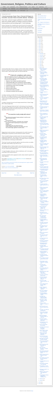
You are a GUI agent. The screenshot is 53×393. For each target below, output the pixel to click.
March (41, 67)
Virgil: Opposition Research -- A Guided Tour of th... (44, 348)
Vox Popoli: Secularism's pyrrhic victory (44, 275)
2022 (40, 44)
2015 (40, 383)
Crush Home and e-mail (42, 17)
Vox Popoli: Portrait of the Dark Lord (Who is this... (44, 167)
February (41, 378)
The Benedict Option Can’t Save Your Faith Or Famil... (44, 127)
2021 (40, 46)
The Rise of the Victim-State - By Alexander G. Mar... (44, 156)
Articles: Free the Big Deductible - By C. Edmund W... (43, 333)
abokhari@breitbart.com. (11, 159)
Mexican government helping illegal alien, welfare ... (43, 159)
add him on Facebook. (22, 158)
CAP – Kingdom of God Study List (43, 22)
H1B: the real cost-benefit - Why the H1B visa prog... (44, 341)
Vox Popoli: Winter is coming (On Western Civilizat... (43, 293)
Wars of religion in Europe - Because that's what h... (44, 258)
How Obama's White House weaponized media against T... (43, 79)
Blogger (32, 390)
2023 (40, 43)
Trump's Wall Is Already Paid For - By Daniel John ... (44, 313)
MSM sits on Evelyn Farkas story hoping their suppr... (43, 72)
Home (18, 172)
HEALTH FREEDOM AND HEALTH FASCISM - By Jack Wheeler (44, 86)
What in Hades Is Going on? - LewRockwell (44, 331)
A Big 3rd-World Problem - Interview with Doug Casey (44, 198)
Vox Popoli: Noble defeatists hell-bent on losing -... (44, 246)
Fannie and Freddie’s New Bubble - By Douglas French (44, 144)
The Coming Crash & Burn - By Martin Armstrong (44, 249)
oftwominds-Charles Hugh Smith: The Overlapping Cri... (44, 104)
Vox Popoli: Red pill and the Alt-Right (44, 239)
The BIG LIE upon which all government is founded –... (44, 188)
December (42, 53)
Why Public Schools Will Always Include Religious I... (44, 117)
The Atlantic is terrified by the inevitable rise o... (44, 241)
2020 (40, 47)
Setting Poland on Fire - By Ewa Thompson (44, 101)
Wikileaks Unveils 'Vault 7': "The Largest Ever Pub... (44, 372)
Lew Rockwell (40, 28)
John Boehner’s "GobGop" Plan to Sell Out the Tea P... (44, 111)
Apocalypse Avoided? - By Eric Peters (44, 370)
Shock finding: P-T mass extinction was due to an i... (44, 366)
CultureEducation (36, 8)
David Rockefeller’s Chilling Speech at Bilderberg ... (43, 195)
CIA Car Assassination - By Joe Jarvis (44, 325)
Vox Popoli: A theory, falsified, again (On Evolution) (43, 141)
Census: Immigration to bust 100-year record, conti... (44, 114)
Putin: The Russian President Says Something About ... (43, 216)
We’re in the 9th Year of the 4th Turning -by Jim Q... (44, 307)
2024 (40, 41)
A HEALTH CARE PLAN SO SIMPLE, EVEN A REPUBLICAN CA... (44, 82)
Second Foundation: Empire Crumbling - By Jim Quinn (44, 89)
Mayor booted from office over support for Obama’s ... (44, 345)
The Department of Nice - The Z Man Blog (44, 322)
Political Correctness (23, 6)
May (40, 64)
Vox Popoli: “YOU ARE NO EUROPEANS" (44, 310)
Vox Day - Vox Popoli (41, 26)
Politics (4, 6)
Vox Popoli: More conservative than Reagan (43, 265)
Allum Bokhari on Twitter (11, 158)
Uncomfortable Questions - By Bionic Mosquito (44, 170)
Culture (33, 6)
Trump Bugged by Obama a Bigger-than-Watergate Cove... (44, 376)
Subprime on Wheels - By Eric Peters (44, 210)
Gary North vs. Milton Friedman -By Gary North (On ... (43, 300)
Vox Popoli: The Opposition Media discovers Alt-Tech (43, 297)
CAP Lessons (22, 10)
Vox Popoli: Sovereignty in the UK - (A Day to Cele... (44, 98)
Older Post (32, 172)
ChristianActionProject (24, 8)
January (41, 380)
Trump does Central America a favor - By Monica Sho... (43, 319)
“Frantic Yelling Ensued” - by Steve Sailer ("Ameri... (44, 284)
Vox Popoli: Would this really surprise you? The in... (44, 185)
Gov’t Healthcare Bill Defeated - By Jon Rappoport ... (43, 137)
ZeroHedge (40, 32)
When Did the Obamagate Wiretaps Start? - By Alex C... (44, 352)
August (41, 59)
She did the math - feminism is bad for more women (43, 134)
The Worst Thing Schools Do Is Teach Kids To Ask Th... (44, 124)
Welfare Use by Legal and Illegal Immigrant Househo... (44, 131)
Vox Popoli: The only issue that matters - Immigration (44, 328)
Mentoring (13, 8)
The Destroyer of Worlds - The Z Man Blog (44, 364)
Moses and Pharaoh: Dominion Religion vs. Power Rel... (44, 316)
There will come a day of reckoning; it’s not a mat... (44, 235)
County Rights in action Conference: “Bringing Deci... (44, 262)
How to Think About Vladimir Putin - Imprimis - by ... (43, 207)
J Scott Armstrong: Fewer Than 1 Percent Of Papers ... (44, 95)
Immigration (46, 8)
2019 (40, 49)
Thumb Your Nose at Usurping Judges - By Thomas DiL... (44, 252)
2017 (40, 52)
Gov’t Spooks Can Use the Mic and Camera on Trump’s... (44, 358)
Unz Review (40, 30)
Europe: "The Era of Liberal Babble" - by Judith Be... (43, 288)
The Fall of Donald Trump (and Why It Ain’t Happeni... (44, 76)
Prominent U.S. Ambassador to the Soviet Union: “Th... (43, 172)
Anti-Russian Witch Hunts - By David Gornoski (44, 204)
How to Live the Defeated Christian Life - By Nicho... (44, 181)
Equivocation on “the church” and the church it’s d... (44, 213)
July (40, 61)
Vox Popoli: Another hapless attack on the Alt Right (44, 220)
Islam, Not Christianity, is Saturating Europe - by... (44, 153)
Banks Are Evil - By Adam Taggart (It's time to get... (44, 230)
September (42, 58)
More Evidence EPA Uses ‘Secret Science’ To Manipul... (44, 269)
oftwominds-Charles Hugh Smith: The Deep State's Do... (44, 148)
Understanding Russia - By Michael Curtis (44, 243)
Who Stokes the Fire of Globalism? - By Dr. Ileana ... (43, 226)
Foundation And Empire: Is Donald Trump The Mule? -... (44, 107)
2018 (40, 50)
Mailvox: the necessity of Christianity (44, 233)
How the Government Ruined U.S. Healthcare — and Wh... (44, 201)
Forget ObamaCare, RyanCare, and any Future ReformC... (43, 121)
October (41, 56)
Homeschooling (13, 10)
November (42, 55)
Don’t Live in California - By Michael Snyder (44, 291)
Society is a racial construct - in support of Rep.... (44, 303)
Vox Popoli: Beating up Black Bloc (43, 165)
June (41, 62)
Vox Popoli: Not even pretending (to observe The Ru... (44, 255)
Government (12, 6)
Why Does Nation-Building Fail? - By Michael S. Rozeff (44, 191)
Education (5, 8)
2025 (40, 40)
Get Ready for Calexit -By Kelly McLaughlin (44, 151)
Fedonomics (41, 6)
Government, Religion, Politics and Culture (23, 4)
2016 (40, 382)
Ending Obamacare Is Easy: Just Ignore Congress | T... (43, 69)
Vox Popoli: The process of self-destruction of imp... (44, 223)
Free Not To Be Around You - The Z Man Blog (44, 336)
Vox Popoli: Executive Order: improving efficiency (43, 278)
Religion (4, 10)
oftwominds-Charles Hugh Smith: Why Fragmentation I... (44, 272)
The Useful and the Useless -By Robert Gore (43, 175)
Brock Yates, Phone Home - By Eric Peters (44, 179)
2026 (40, 38)
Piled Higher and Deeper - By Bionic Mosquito (44, 339)
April (41, 65)
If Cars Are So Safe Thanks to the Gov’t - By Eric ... (44, 281)
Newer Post (4, 172)
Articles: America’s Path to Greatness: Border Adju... (44, 355)
